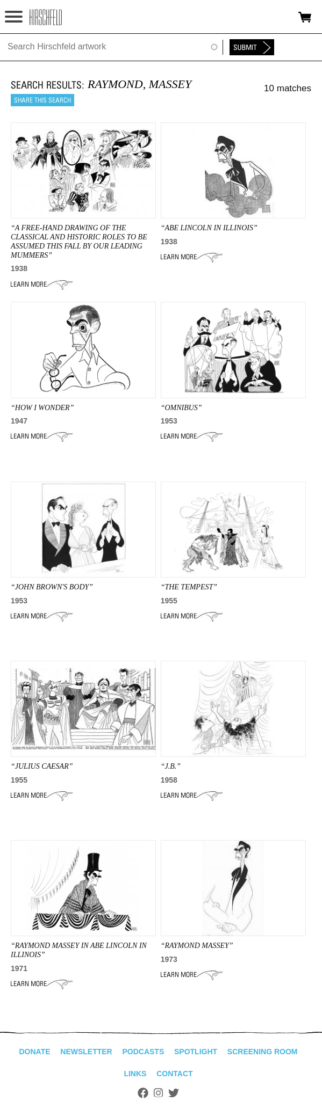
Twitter (173, 1093)
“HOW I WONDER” (42, 408)
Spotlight (195, 1051)
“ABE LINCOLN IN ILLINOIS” (209, 228)
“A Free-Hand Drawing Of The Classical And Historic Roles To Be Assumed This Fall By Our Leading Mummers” (79, 241)
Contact (174, 1073)
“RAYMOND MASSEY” (197, 946)
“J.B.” (171, 766)
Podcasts (143, 1051)
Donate (34, 1051)
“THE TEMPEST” (189, 587)
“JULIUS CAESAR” (42, 766)
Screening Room (262, 1051)
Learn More (42, 284)
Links (135, 1073)
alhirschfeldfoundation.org (46, 17)
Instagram (158, 1093)
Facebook (143, 1093)
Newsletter (86, 1051)
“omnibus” (181, 408)
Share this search (42, 100)
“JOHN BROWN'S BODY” (52, 587)
